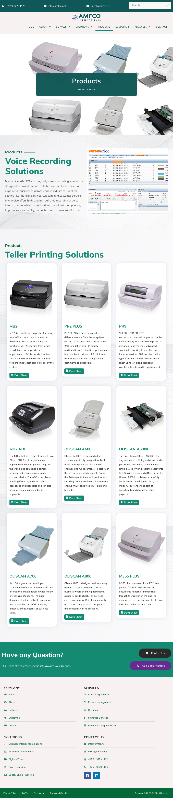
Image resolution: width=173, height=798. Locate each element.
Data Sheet (19, 375)
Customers (122, 26)
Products (104, 26)
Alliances (143, 27)
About (45, 27)
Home (30, 26)
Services (63, 27)
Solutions (84, 27)
